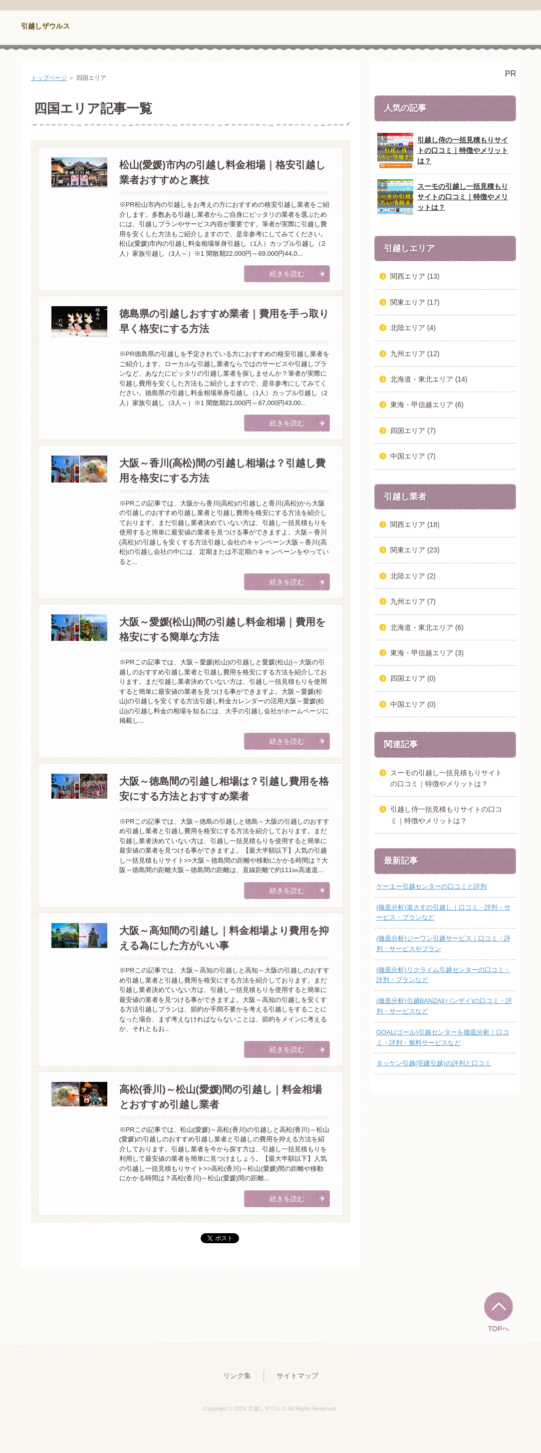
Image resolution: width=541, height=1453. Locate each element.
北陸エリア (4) (413, 328)
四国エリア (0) (413, 678)
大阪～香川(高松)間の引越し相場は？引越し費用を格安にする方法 (222, 471)
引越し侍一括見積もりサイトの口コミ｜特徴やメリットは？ (446, 814)
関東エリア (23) (415, 550)
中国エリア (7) (413, 456)
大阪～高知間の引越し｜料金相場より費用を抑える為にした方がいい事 (224, 938)
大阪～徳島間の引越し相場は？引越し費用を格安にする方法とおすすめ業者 (224, 789)
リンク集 (237, 1376)
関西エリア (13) (415, 276)
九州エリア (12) (415, 354)
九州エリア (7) (413, 601)
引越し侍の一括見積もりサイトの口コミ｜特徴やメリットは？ (442, 151)
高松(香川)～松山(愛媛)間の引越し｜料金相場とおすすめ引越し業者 (220, 1097)
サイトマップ (297, 1376)
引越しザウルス (45, 26)
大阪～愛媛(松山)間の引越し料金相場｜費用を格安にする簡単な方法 (222, 629)
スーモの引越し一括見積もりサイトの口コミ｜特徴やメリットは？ (442, 197)
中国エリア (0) (413, 704)
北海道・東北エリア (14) (429, 379)
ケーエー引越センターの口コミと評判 (431, 886)
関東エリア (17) (415, 302)
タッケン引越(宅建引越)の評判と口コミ (433, 1063)
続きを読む (287, 274)
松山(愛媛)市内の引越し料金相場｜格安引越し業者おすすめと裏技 (222, 172)
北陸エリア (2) (413, 576)
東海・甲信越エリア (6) (427, 405)
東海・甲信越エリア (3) (427, 653)
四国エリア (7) (413, 431)
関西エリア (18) (415, 524)
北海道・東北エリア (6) (427, 627)
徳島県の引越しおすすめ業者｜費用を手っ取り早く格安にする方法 (224, 321)
